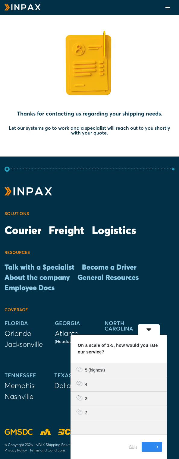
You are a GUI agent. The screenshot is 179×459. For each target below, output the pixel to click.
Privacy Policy (16, 450)
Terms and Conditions (47, 450)
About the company (37, 277)
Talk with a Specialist (39, 267)
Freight (66, 231)
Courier (23, 231)
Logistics (114, 231)
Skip (133, 447)
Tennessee (20, 375)
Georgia (67, 323)
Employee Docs (30, 288)
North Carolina (119, 326)
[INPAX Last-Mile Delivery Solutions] (23, 7)
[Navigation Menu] (167, 7)
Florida (16, 323)
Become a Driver (109, 267)
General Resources (108, 277)
